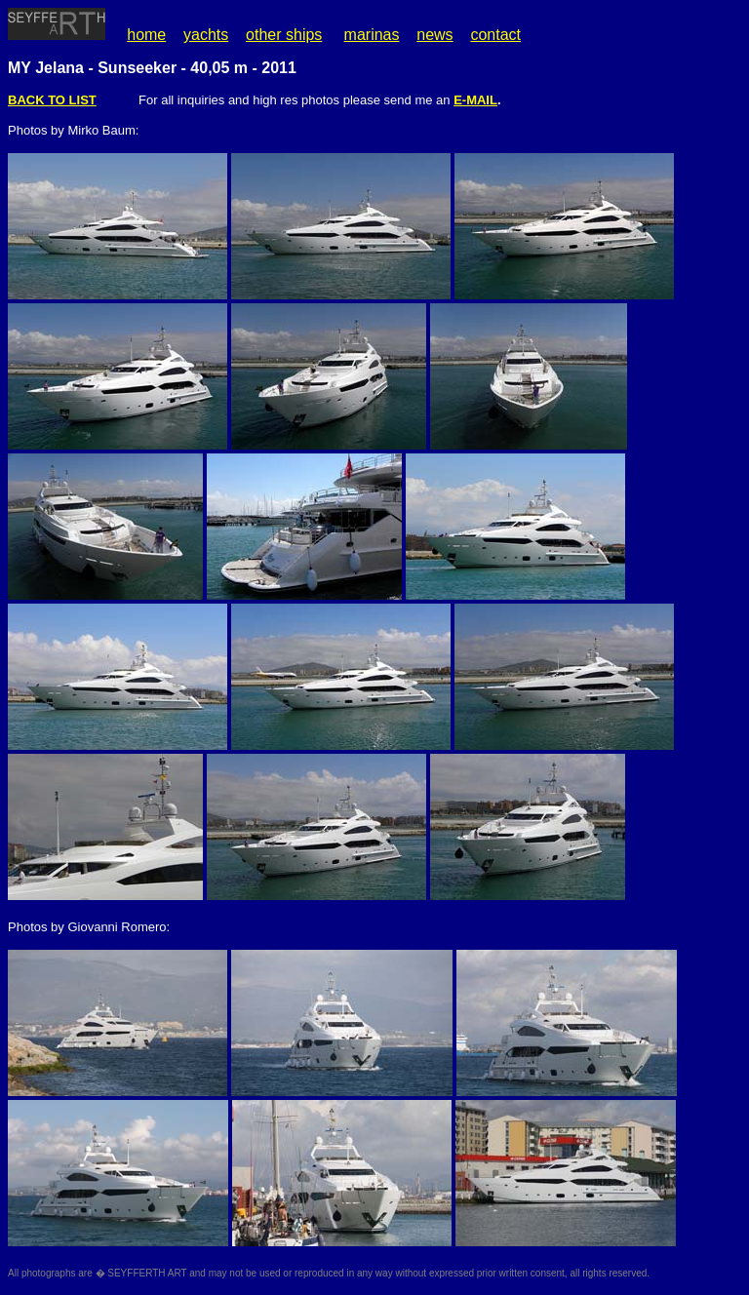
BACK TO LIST (52, 100)
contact (495, 34)
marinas (372, 34)
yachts (205, 34)
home (146, 34)
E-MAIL (475, 100)
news (434, 34)
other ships (284, 34)
